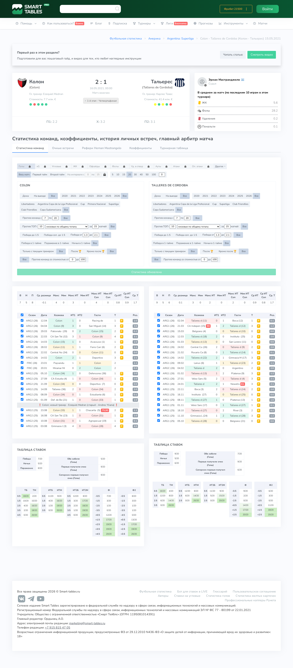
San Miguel (97, 326)
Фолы (120, 166)
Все (53, 195)
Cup (83, 204)
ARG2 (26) (32, 320)
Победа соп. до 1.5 (54, 235)
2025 (108, 195)
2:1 (135, 357)
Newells (238, 384)
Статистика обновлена (146, 272)
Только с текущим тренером (38, 251)
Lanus (199, 363)
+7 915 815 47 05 (57, 627)
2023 (91, 195)
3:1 (135, 336)
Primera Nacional (97, 204)
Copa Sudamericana (50, 209)
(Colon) (34, 87)
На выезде (40, 195)
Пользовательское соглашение (254, 591)
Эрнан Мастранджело (224, 80)
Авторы (163, 596)
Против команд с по (40, 218)
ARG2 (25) (32, 373)
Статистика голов (218, 596)
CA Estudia (59, 378)
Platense (237, 373)
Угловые (61, 166)
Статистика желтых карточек (256, 596)
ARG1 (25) (169, 389)
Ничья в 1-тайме (81, 243)
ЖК (79, 166)
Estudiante (97, 394)
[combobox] (90, 9)
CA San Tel (59, 336)
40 (141, 174)
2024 (99, 195)
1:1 (135, 347)
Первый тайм (40, 174)
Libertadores (28, 204)
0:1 (135, 394)
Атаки (181, 166)
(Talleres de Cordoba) (157, 87)
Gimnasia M (238, 357)
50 (147, 174)
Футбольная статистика (126, 38)
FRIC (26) (32, 363)
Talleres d (199, 320)
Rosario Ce (199, 352)
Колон (36, 81)
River (237, 410)
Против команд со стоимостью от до (59, 260)
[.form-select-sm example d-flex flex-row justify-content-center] (66, 227)
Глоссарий (220, 591)
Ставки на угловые (187, 596)
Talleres (59, 389)
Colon (59, 320)
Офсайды (99, 166)
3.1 (149, 122)
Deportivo (97, 357)
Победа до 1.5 (31, 235)
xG (43, 166)
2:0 (135, 389)
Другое (219, 166)
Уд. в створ (141, 166)
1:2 (272, 326)
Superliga (114, 204)
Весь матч (24, 174)
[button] (246, 9)
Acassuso (97, 341)
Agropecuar (97, 420)
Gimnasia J (59, 426)
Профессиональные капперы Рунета (250, 600)
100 (154, 174)
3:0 (135, 326)
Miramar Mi (59, 368)
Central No (58, 352)
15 (123, 174)
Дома (26, 195)
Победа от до (85, 235)
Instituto (237, 336)
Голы (26, 166)
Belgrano (199, 331)
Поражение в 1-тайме (56, 243)
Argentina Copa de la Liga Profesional (58, 204)
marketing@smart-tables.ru (87, 623)
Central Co (199, 347)
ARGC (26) (169, 368)
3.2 (100, 122)
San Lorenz (237, 341)
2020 (65, 195)
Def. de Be (59, 399)
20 (129, 174)
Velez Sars (199, 378)
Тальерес (162, 81)
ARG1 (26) (169, 320)
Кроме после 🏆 (96, 251)
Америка (154, 38)
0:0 (135, 352)
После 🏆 (76, 251)
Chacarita (97, 410)
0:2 (135, 331)
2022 (82, 195)
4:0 (135, 426)
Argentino (237, 368)
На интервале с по (86, 175)
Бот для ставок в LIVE (192, 591)
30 (135, 174)
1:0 (135, 320)
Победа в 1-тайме (31, 243)
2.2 (51, 122)
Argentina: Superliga (180, 38)
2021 (73, 195)
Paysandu (59, 363)
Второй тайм (57, 174)
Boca (237, 320)
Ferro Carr (97, 347)
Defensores (97, 373)
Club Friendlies (29, 209)
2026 (117, 195)
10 (117, 174)
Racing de (97, 320)
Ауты (162, 166)
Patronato (59, 331)
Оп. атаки (202, 166)
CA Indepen (199, 326)
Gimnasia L (199, 415)
